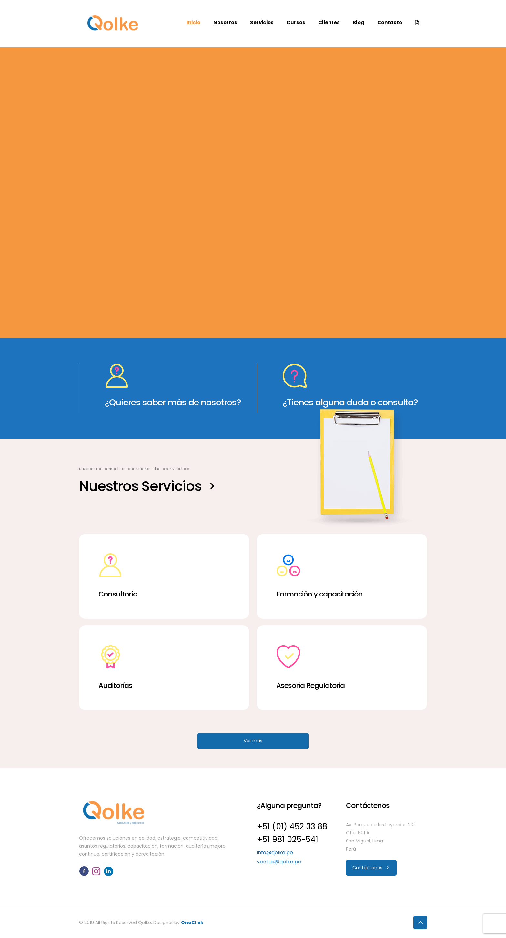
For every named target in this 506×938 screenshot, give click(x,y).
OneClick (192, 922)
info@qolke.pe (275, 852)
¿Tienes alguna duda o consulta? (350, 402)
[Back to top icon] (420, 922)
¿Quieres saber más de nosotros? (173, 402)
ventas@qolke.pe (279, 861)
